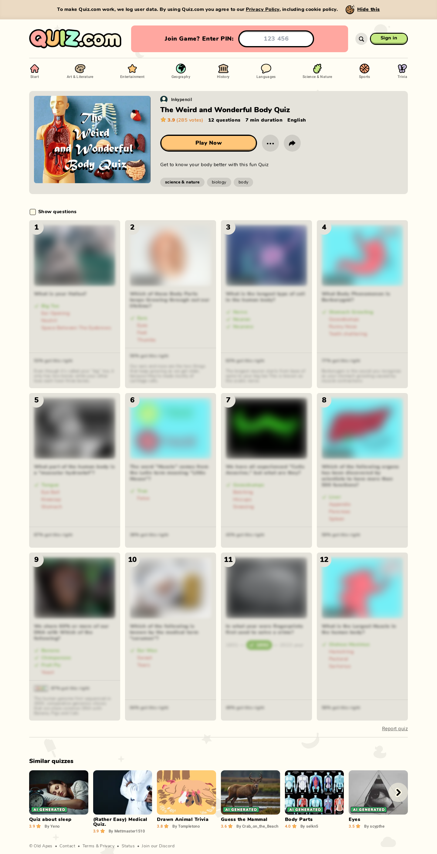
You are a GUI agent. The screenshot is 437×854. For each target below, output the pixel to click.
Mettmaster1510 (127, 831)
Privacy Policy (262, 9)
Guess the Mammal (244, 819)
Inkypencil (181, 99)
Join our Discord (158, 846)
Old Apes (43, 846)
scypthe (374, 826)
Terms (89, 846)
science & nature (182, 182)
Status (128, 846)
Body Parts (299, 819)
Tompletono (186, 826)
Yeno (52, 826)
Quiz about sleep (50, 819)
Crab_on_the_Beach (257, 826)
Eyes (354, 819)
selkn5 (309, 826)
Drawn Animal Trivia (182, 819)
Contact (67, 846)
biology (219, 182)
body (244, 182)
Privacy (107, 846)
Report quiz (395, 728)
